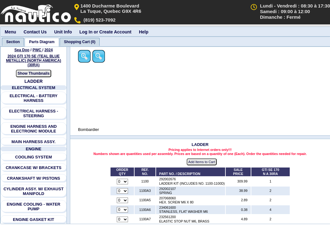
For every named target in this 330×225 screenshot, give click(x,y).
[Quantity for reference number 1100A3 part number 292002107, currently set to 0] (122, 191)
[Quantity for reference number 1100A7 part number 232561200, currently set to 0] (122, 219)
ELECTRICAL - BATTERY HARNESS (34, 98)
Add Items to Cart (202, 162)
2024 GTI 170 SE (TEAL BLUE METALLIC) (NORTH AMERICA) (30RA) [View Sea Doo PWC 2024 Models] (33, 60)
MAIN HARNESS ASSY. (34, 141)
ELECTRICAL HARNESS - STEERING (33, 113)
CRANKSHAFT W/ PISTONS (33, 178)
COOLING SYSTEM (33, 157)
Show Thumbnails (33, 73)
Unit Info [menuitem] (63, 31)
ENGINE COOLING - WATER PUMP (34, 206)
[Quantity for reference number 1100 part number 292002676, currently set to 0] (122, 181)
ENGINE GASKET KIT (33, 219)
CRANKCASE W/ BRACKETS (33, 167)
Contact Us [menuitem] (35, 31)
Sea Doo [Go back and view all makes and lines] (21, 50)
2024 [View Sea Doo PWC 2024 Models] (48, 50)
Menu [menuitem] (10, 31)
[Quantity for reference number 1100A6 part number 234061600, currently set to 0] (122, 210)
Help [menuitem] (143, 31)
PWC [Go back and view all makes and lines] (37, 50)
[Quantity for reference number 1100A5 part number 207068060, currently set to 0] (122, 200)
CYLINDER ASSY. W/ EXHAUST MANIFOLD (33, 191)
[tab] (13, 42)
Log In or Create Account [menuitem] (105, 31)
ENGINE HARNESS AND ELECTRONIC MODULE (33, 128)
